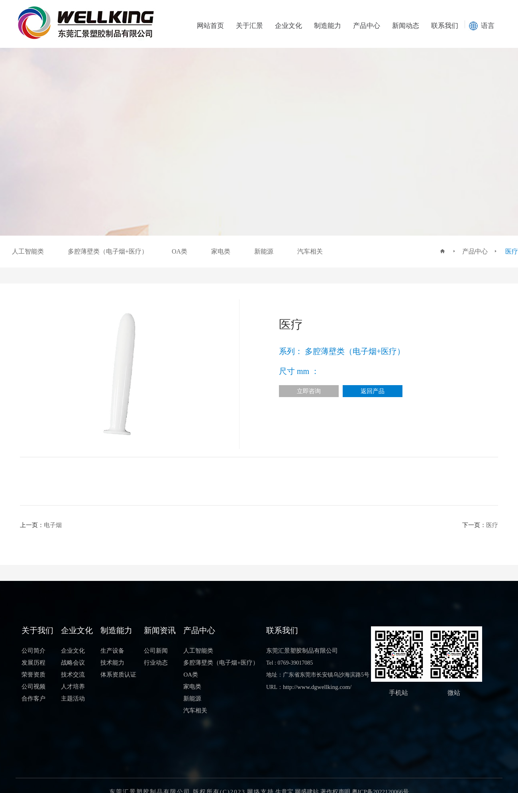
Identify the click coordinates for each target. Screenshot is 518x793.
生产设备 (112, 650)
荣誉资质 (33, 674)
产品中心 (366, 26)
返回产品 (373, 391)
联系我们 (444, 26)
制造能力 (327, 26)
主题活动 (73, 698)
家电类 (192, 686)
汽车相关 (195, 710)
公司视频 (33, 686)
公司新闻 (156, 650)
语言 (487, 26)
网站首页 (210, 26)
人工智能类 (198, 650)
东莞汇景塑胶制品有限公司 (302, 650)
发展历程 (33, 662)
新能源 (192, 698)
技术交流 (73, 674)
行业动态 (156, 662)
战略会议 (73, 662)
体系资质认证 (118, 674)
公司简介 (33, 650)
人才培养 (73, 686)
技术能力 (112, 662)
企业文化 (288, 26)
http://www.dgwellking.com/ (317, 687)
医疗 (511, 251)
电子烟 (53, 525)
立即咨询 (309, 391)
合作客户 (33, 698)
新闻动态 (405, 26)
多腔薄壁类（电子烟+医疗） (220, 662)
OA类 (190, 674)
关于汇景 (249, 26)
